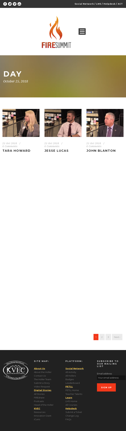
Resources (39, 412)
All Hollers (70, 375)
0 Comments (10, 146)
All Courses (71, 405)
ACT (120, 4)
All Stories (39, 394)
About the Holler (43, 372)
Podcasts (39, 401)
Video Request (42, 386)
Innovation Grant (42, 415)
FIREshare (39, 397)
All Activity (70, 372)
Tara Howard (16, 151)
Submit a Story (42, 383)
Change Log (72, 415)
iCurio (37, 419)
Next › (117, 337)
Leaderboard (72, 383)
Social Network (84, 4)
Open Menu (82, 31)
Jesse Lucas (56, 151)
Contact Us (40, 375)
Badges (69, 379)
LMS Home (71, 401)
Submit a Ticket (73, 412)
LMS (98, 4)
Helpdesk (110, 4)
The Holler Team (42, 379)
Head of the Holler (43, 405)
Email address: (104, 373)
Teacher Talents (73, 394)
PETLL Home (72, 390)
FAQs (68, 419)
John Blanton (101, 151)
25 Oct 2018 (9, 143)
